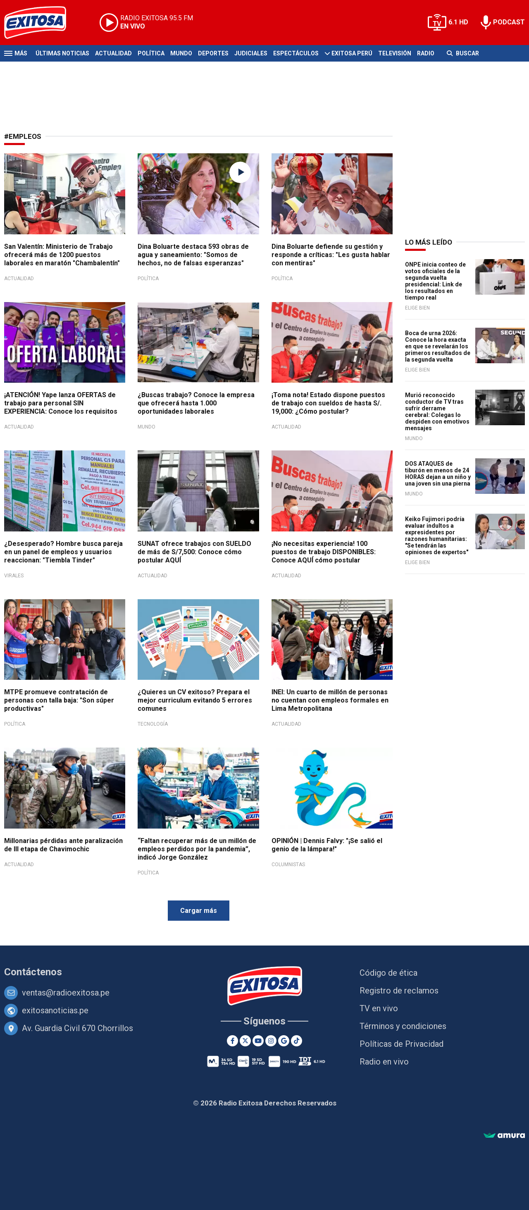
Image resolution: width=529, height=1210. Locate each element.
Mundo (181, 53)
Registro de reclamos (399, 991)
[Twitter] (245, 1040)
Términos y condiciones (403, 1026)
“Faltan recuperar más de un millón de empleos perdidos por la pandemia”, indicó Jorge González (197, 849)
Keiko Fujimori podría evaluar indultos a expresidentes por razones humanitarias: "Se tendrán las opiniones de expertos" (436, 535)
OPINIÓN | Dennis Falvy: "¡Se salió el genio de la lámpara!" (327, 845)
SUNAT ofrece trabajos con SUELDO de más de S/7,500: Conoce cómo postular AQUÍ (194, 552)
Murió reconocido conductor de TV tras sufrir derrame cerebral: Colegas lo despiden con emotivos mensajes (437, 411)
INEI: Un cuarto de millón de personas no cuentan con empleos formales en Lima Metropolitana (330, 700)
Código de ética (388, 973)
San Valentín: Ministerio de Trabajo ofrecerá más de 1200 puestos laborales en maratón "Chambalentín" (62, 255)
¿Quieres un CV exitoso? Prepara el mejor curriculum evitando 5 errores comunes (195, 700)
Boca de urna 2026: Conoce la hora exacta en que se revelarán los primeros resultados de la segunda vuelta (437, 346)
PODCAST (509, 22)
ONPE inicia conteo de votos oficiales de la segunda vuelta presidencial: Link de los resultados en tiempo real (435, 281)
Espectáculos (296, 53)
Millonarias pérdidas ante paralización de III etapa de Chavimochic (63, 845)
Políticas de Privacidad (401, 1044)
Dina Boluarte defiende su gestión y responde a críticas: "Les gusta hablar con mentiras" (331, 255)
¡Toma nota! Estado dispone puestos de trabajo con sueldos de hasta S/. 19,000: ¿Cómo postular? (328, 403)
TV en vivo (379, 1008)
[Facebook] (232, 1040)
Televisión (394, 53)
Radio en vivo (384, 1062)
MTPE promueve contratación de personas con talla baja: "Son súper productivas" (59, 700)
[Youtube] (258, 1040)
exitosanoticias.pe (55, 1010)
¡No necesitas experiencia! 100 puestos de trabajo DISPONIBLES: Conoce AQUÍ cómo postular (324, 552)
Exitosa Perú (351, 53)
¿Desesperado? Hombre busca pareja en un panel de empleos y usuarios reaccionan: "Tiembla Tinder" (63, 552)
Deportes (213, 53)
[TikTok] (296, 1040)
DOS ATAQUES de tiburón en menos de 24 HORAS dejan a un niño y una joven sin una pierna (438, 473)
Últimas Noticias (62, 53)
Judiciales (250, 53)
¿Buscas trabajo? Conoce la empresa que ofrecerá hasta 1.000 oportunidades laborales (196, 403)
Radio (425, 53)
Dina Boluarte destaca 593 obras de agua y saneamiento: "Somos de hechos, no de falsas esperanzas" (193, 255)
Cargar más (198, 911)
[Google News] (283, 1040)
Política (151, 53)
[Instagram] (270, 1040)
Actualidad (113, 53)
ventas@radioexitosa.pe (66, 993)
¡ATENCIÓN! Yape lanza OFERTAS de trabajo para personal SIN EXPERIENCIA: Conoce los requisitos (60, 403)
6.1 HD (458, 22)
